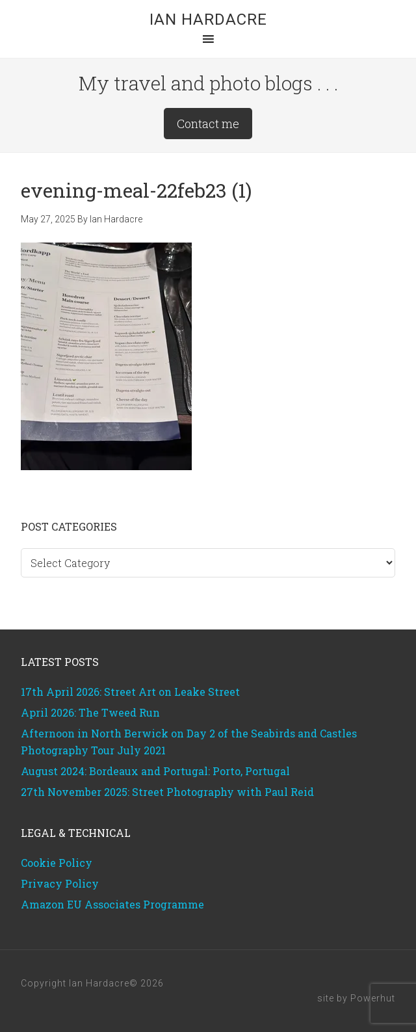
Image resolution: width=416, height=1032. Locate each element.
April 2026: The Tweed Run (90, 712)
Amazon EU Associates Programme (112, 904)
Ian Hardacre (208, 19)
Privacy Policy (60, 883)
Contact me (208, 123)
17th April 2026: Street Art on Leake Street (130, 691)
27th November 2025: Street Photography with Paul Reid (167, 792)
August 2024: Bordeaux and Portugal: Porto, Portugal (155, 771)
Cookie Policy (56, 862)
